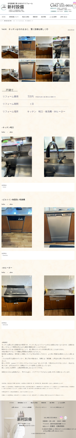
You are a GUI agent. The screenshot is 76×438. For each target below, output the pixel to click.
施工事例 (43, 16)
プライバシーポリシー (41, 407)
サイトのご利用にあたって (57, 407)
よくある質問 (53, 16)
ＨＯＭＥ (11, 402)
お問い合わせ (63, 16)
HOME (4, 16)
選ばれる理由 (25, 16)
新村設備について (13, 16)
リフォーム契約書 (26, 407)
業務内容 (35, 16)
